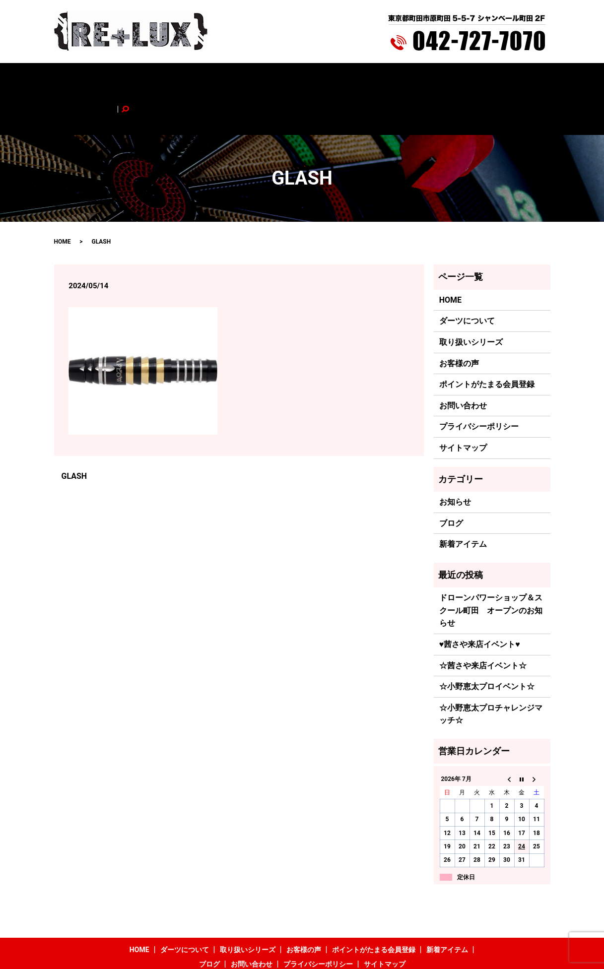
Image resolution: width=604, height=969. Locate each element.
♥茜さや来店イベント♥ (479, 602)
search (519, 78)
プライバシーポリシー (479, 385)
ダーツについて (141, 78)
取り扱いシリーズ (203, 78)
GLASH (74, 435)
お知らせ (455, 460)
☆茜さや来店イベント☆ (483, 624)
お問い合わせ (481, 78)
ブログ (439, 78)
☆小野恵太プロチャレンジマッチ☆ (490, 672)
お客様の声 (258, 78)
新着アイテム (399, 78)
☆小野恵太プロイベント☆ (487, 645)
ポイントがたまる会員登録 (326, 78)
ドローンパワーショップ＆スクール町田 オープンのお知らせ (490, 569)
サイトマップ (463, 406)
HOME (97, 78)
